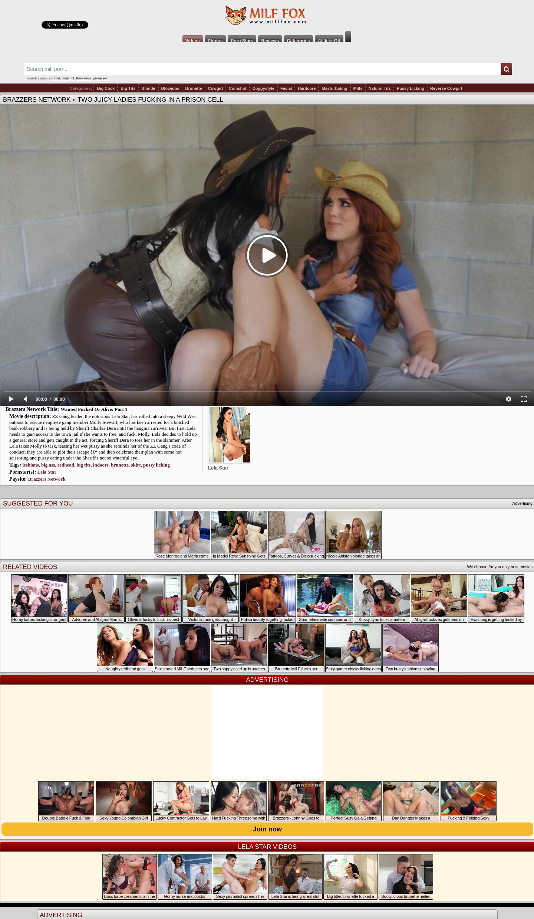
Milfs (358, 88)
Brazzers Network (36, 99)
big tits (83, 465)
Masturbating (334, 88)
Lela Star (47, 472)
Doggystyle (263, 88)
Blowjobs (170, 88)
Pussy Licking (410, 88)
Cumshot (238, 88)
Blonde (148, 88)
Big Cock (106, 88)
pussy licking (156, 465)
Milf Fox (267, 15)
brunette (120, 465)
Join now (267, 829)
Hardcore (307, 88)
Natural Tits (380, 88)
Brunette (193, 88)
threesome (83, 78)
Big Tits (128, 88)
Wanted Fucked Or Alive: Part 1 (94, 409)
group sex (100, 78)
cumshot (68, 78)
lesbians (30, 465)
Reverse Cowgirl (446, 88)
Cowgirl (215, 88)
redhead (65, 465)
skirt (136, 465)
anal (57, 78)
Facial (286, 88)
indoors (101, 465)
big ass (48, 465)
